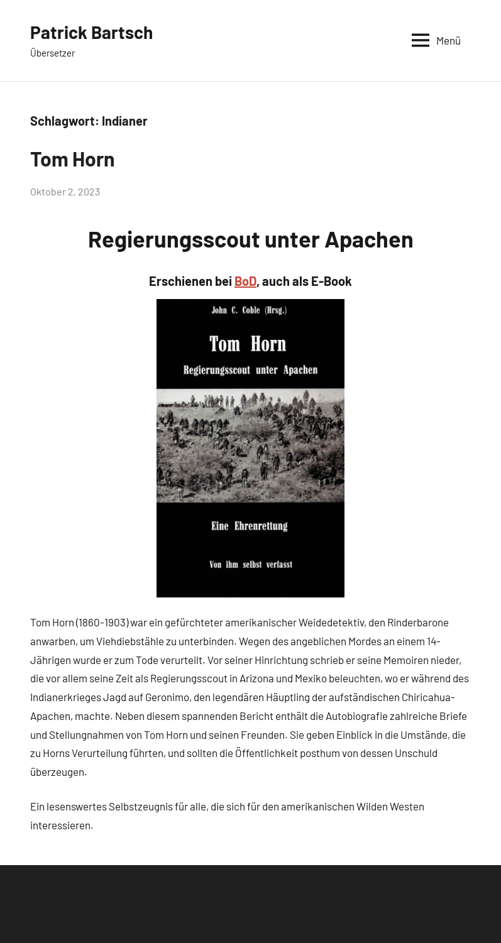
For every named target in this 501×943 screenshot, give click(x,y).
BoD (245, 280)
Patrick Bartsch (91, 32)
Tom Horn (72, 158)
